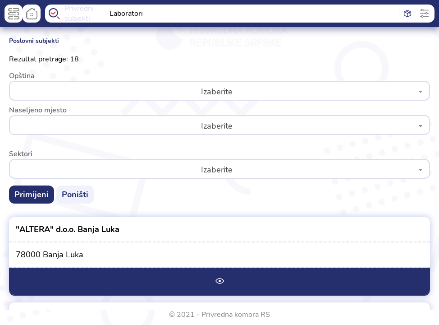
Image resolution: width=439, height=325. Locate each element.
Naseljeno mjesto (38, 110)
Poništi (75, 194)
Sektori (20, 154)
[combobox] (219, 91)
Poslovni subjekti (34, 40)
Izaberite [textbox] (217, 91)
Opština (22, 76)
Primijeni (31, 194)
